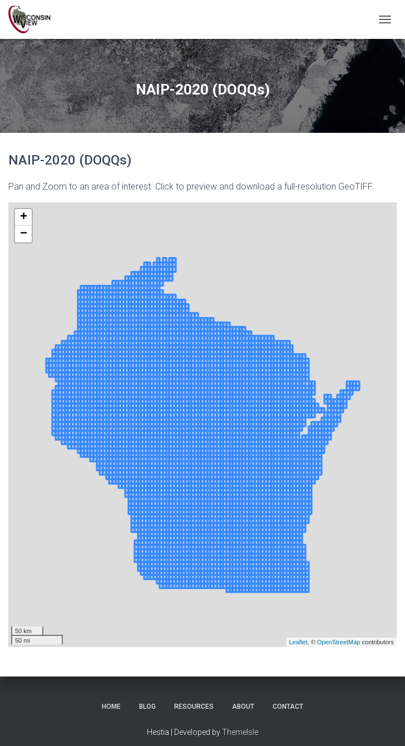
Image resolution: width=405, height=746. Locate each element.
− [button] (23, 234)
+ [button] (23, 217)
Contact (288, 706)
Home (111, 706)
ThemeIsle (240, 732)
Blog (147, 706)
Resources (194, 706)
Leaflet (298, 642)
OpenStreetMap (338, 642)
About (243, 706)
